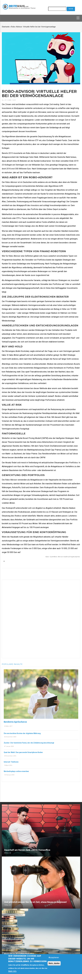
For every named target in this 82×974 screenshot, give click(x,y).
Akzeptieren (54, 957)
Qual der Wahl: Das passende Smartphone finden (23, 752)
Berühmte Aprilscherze (15, 722)
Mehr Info (12, 971)
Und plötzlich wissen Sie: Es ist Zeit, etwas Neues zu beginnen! (35, 902)
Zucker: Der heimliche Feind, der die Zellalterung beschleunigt (29, 743)
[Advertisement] (41, 618)
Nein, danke (54, 963)
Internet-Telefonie (11, 762)
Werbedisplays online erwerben (16, 771)
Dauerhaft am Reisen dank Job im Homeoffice (27, 850)
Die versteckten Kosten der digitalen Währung (22, 733)
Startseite (6, 27)
